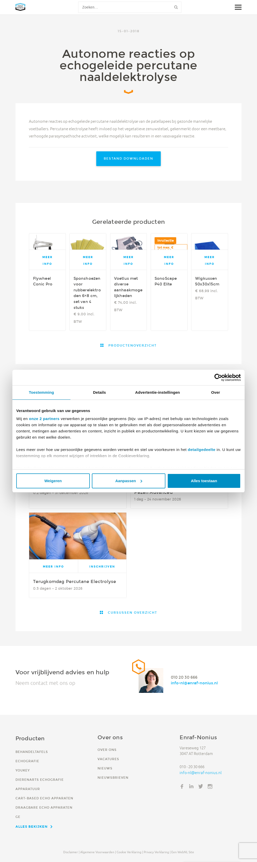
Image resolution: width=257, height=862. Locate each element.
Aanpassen (128, 481)
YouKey (22, 770)
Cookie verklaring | (130, 852)
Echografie (27, 761)
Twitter (200, 786)
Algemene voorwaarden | (98, 852)
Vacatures (108, 759)
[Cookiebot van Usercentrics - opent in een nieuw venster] (218, 377)
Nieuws (105, 768)
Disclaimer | (71, 852)
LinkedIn (191, 786)
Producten (30, 738)
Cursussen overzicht (132, 612)
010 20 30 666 (184, 677)
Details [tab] (99, 392)
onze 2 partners (44, 418)
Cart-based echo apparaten (44, 798)
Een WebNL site (182, 852)
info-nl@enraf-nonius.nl (194, 683)
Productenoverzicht (132, 345)
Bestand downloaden (128, 158)
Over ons (107, 750)
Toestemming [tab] (41, 392)
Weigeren (53, 481)
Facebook (182, 786)
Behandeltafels (31, 752)
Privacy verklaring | (157, 852)
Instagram (210, 786)
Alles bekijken (31, 826)
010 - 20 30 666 (192, 767)
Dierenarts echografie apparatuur (39, 784)
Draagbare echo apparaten (44, 807)
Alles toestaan (204, 481)
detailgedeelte (201, 449)
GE (17, 817)
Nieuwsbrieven (113, 777)
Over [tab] (215, 392)
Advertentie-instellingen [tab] (157, 392)
